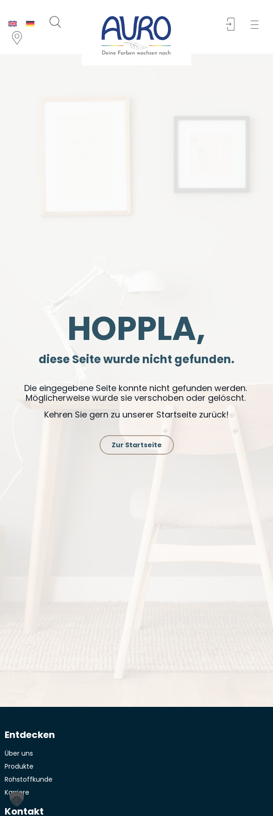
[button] (257, 25)
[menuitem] (12, 23)
